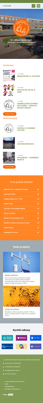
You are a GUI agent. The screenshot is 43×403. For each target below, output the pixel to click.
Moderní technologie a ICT (21, 218)
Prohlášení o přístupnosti (11, 389)
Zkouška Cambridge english (21, 208)
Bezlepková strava (21, 232)
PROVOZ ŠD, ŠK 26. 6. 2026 (26, 91)
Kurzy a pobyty (21, 213)
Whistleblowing (8, 386)
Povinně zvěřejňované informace (13, 381)
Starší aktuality (9, 167)
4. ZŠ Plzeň (7, 6)
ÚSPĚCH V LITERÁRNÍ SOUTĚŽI (26, 129)
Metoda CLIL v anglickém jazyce (21, 189)
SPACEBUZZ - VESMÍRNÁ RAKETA (28, 158)
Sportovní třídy (21, 194)
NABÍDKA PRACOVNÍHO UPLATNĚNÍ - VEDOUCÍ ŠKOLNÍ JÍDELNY (27, 105)
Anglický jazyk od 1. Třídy (21, 199)
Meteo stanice (11, 275)
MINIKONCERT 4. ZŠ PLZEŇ (28, 76)
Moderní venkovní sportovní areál (21, 223)
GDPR (5, 384)
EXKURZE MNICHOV (25, 144)
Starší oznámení (10, 114)
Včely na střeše (12, 309)
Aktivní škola (21, 228)
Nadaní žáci (21, 204)
